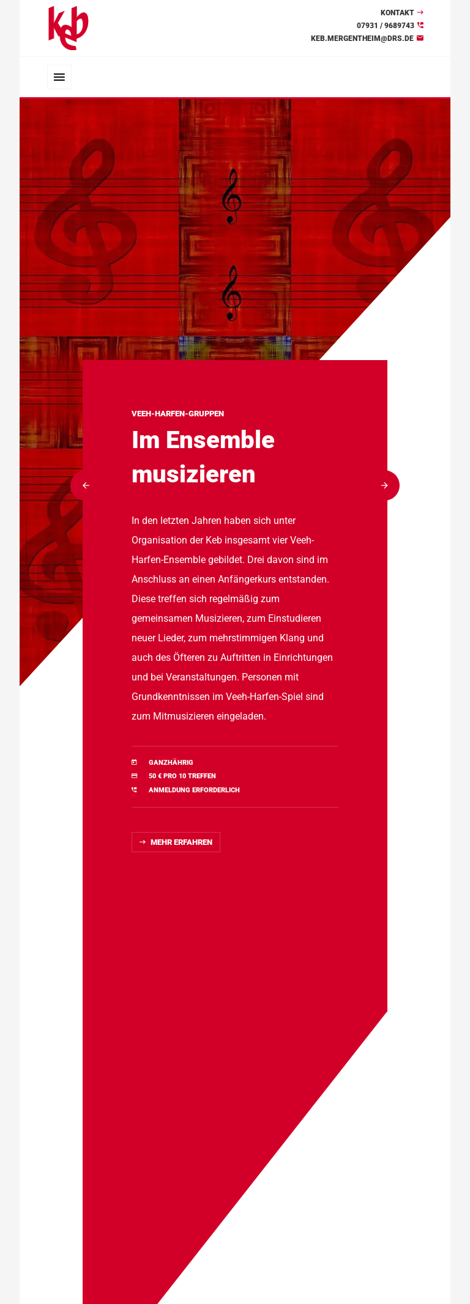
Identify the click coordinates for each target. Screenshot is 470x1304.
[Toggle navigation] (59, 77)
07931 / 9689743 (385, 25)
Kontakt (397, 13)
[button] (85, 485)
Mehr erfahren (181, 842)
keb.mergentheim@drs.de (362, 38)
